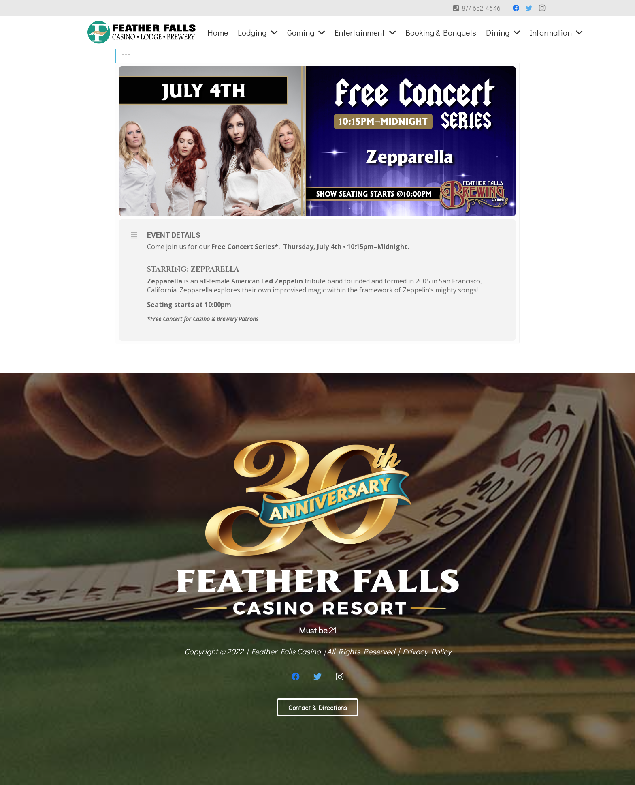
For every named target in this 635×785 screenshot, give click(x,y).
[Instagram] (541, 8)
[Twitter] (528, 8)
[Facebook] (515, 8)
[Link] (141, 32)
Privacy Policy (427, 651)
